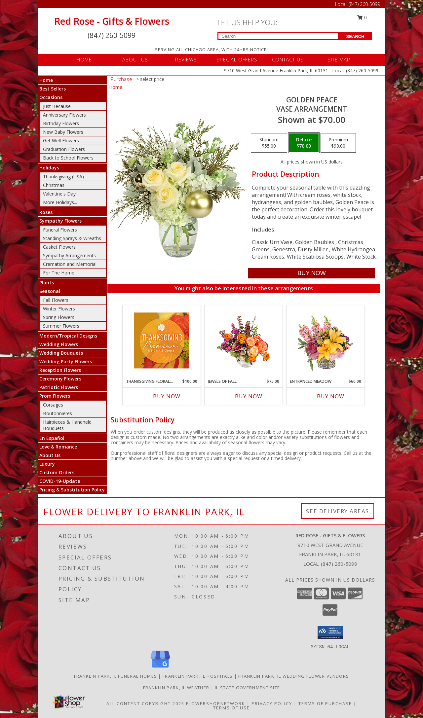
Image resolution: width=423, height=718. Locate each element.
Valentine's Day (59, 194)
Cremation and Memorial (69, 264)
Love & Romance (58, 447)
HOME (84, 59)
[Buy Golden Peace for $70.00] (311, 273)
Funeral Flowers (60, 230)
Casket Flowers (59, 247)
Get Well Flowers (61, 140)
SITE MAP (338, 59)
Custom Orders (56, 472)
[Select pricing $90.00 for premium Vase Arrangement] (338, 143)
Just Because (57, 106)
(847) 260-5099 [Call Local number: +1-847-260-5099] (364, 4)
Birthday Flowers (61, 123)
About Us (49, 455)
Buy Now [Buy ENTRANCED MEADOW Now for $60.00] (330, 396)
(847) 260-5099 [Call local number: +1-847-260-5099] (339, 563)
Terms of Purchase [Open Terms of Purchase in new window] (325, 703)
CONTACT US (288, 59)
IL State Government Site (247, 688)
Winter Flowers (59, 308)
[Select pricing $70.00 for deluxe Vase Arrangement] (304, 143)
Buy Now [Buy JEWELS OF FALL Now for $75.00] (248, 396)
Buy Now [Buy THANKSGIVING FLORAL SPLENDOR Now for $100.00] (166, 396)
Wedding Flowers (58, 344)
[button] (330, 632)
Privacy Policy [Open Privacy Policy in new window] (271, 703)
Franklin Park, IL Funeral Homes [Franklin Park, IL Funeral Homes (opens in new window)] (115, 676)
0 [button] (362, 17)
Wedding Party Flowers (65, 361)
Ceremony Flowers (60, 379)
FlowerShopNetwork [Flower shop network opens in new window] (215, 703)
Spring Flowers (58, 317)
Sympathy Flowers (60, 221)
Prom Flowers (54, 396)
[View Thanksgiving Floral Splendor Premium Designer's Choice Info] (161, 340)
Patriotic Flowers (58, 387)
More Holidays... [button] (60, 202)
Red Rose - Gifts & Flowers (111, 21)
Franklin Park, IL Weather (176, 688)
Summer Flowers (61, 326)
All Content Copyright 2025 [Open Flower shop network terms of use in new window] (145, 703)
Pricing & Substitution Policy (72, 489)
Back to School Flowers (68, 158)
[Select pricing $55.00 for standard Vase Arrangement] (269, 143)
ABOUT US (135, 59)
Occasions (50, 97)
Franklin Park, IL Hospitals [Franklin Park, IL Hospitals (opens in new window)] (198, 676)
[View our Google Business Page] (160, 668)
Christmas (53, 185)
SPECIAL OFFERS (236, 59)
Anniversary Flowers (64, 115)
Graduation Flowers (64, 149)
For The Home (58, 272)
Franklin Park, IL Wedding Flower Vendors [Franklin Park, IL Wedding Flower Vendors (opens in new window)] (293, 676)
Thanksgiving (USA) (63, 176)
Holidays (49, 167)
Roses (46, 212)
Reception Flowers (60, 370)
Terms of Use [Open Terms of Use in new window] (231, 708)
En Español (51, 438)
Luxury (47, 464)
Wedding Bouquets (61, 353)
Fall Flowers (55, 300)
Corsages (53, 405)
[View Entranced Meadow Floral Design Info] (325, 340)
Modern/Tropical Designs (68, 336)
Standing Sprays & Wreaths (72, 238)
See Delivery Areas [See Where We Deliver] (337, 511)
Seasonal (49, 291)
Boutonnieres (57, 413)
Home (46, 80)
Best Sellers (52, 89)
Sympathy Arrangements (69, 255)
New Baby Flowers (63, 132)
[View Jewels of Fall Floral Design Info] (243, 340)
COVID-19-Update (59, 481)
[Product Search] (278, 36)
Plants (46, 282)
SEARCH (355, 36)
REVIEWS (186, 59)
